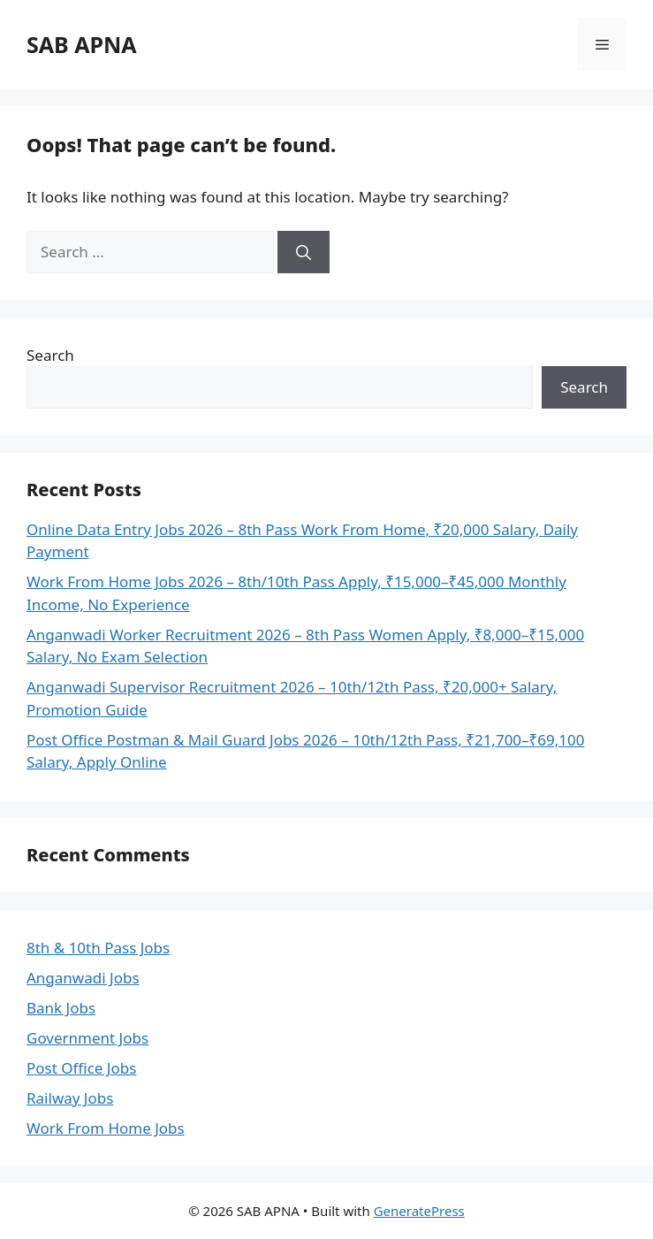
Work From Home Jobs (106, 1128)
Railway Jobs (70, 1098)
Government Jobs (87, 1038)
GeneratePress (419, 1211)
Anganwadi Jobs (83, 977)
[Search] (303, 252)
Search (50, 355)
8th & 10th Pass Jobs (98, 947)
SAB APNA (82, 44)
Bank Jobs (61, 1008)
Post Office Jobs (81, 1068)
